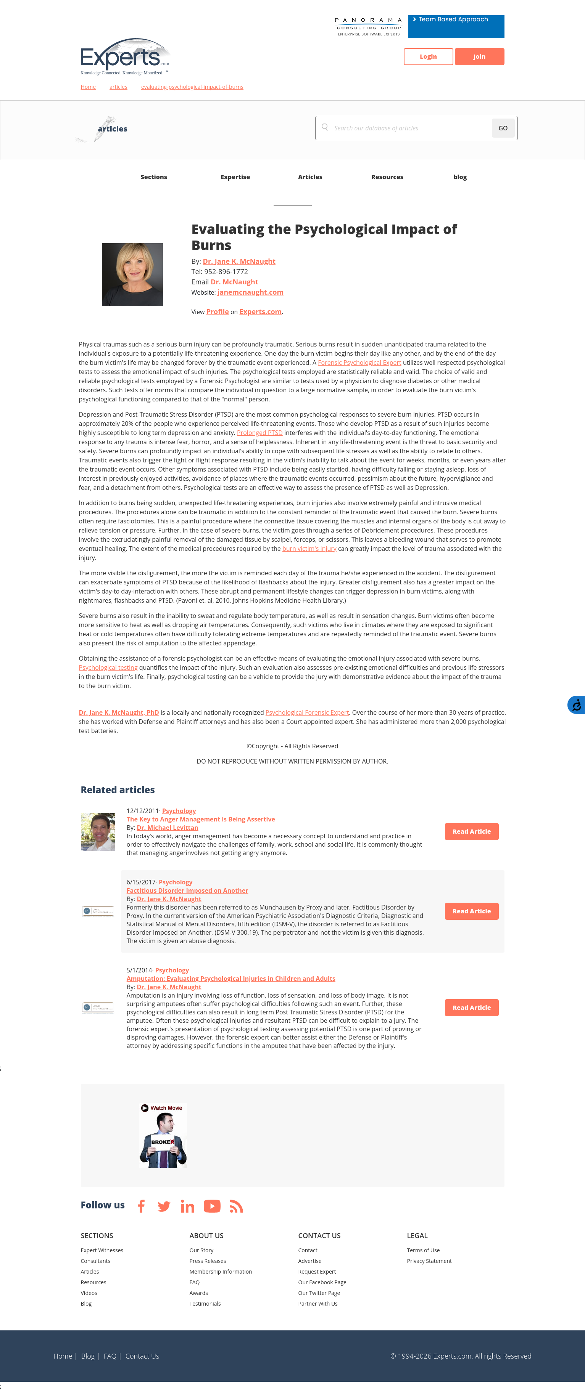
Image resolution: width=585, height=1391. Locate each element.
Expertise (235, 177)
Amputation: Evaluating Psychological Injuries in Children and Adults (231, 978)
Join (480, 57)
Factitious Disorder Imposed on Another (187, 890)
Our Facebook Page (322, 1282)
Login (428, 57)
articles (118, 86)
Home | (65, 1356)
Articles (310, 177)
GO (503, 128)
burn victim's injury (309, 548)
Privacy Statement (429, 1260)
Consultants (96, 1260)
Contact (307, 1250)
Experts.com (261, 311)
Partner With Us (318, 1303)
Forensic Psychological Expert (359, 362)
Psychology (179, 811)
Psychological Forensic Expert (307, 712)
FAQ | (113, 1356)
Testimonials (205, 1303)
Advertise (310, 1260)
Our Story (202, 1250)
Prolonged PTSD (260, 432)
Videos (89, 1292)
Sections (154, 177)
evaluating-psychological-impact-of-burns (192, 86)
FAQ (195, 1282)
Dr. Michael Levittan (167, 827)
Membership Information (221, 1271)
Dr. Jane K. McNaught (239, 261)
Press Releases (208, 1260)
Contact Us (143, 1356)
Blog (86, 1303)
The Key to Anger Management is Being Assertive (201, 819)
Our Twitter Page (319, 1292)
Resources (387, 177)
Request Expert (317, 1271)
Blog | (90, 1356)
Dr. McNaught (234, 281)
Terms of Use (423, 1250)
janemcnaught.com (251, 292)
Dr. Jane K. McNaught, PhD (119, 712)
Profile (217, 311)
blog (460, 177)
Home (88, 86)
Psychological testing (108, 667)
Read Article (472, 832)
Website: (238, 292)
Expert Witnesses (102, 1250)
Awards (199, 1292)
